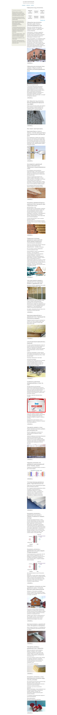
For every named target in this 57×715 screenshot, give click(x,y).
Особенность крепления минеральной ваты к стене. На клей (35, 383)
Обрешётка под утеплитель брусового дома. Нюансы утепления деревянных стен (34, 24)
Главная (23, 5)
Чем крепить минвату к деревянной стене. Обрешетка (35, 647)
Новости (28, 5)
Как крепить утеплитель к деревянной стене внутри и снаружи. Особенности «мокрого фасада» (35, 516)
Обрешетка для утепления (42, 11)
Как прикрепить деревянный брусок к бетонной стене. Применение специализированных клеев (36, 166)
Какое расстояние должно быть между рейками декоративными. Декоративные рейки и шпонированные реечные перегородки (18, 23)
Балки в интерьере (28, 2)
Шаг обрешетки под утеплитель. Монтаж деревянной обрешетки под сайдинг (35, 102)
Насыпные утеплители (42, 17)
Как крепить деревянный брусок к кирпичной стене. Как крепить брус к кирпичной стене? (18, 41)
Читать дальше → (30, 97)
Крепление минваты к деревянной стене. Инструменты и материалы (36, 624)
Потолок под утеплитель (30, 17)
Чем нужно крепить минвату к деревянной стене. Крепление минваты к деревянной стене (35, 282)
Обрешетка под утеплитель (30, 11)
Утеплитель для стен (36, 12)
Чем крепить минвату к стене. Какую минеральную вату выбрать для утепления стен (36, 429)
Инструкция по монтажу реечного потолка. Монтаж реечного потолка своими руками (18, 18)
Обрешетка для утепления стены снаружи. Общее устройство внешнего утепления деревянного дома (36, 69)
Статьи (32, 5)
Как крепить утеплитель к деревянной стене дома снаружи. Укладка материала (36, 550)
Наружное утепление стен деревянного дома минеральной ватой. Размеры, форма (35, 464)
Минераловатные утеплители (36, 17)
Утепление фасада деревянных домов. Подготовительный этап (35, 482)
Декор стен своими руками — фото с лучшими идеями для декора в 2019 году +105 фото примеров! (18, 35)
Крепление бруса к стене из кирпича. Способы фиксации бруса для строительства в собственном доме (36, 133)
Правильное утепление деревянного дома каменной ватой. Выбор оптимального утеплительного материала (34, 241)
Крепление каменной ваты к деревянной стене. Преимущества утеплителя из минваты (36, 317)
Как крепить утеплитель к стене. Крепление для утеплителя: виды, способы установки (36, 678)
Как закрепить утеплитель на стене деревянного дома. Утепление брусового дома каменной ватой (36, 588)
